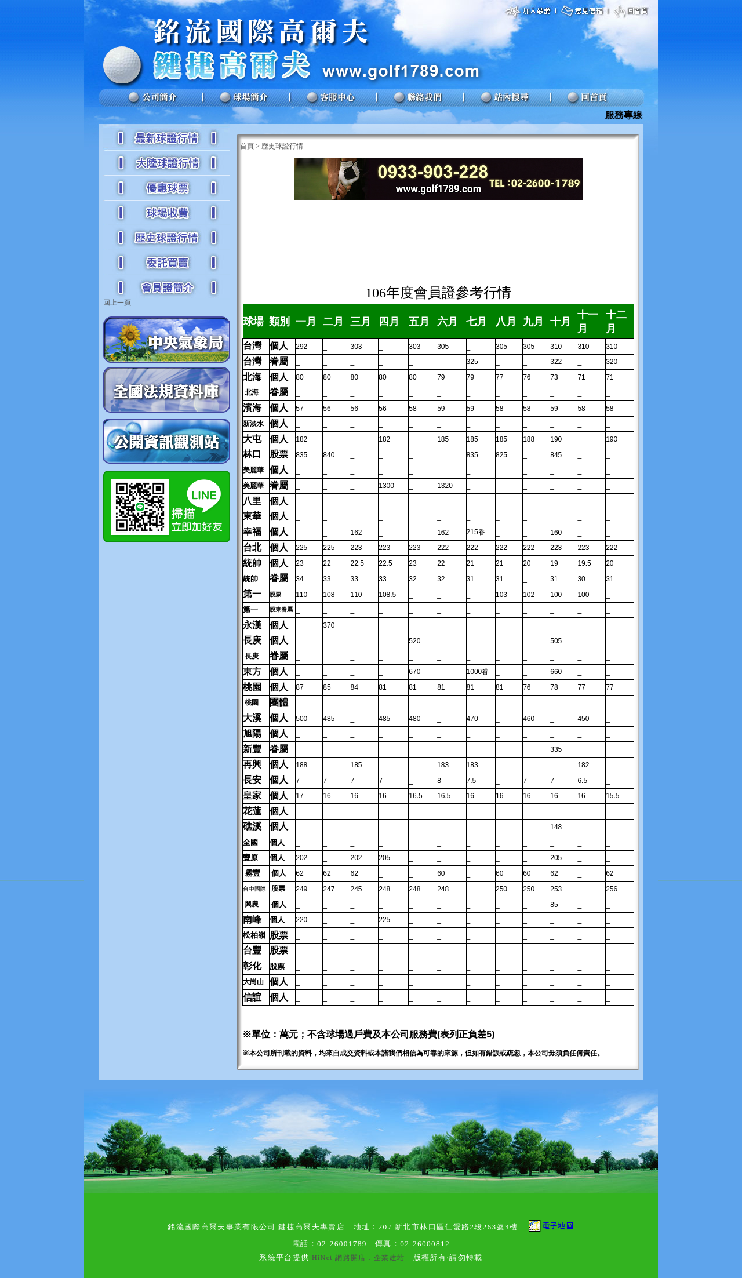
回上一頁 (117, 302)
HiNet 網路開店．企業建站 (358, 1258)
